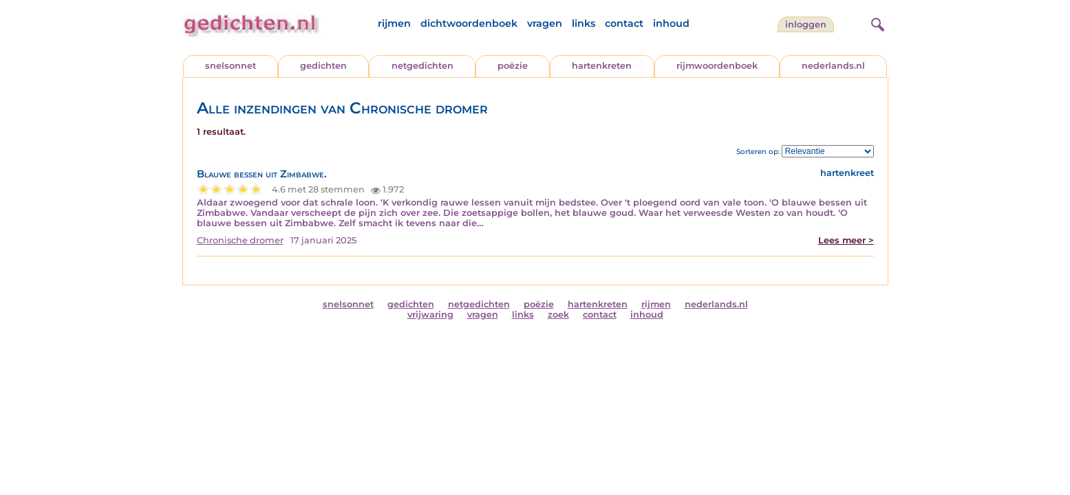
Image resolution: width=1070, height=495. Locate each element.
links (583, 23)
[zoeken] (876, 23)
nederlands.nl (833, 65)
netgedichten (422, 65)
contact (624, 23)
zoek (558, 314)
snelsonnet (230, 65)
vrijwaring (430, 314)
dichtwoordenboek (468, 23)
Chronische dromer (240, 240)
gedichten (323, 65)
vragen (544, 23)
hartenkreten (602, 65)
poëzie (512, 65)
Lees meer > (846, 240)
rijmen (394, 23)
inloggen (805, 24)
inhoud (671, 23)
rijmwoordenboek (717, 65)
